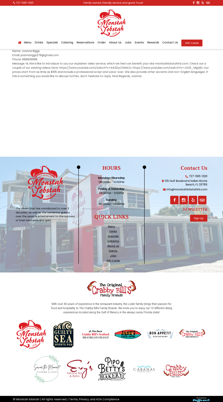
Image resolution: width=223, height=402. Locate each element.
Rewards (153, 42)
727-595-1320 (25, 3)
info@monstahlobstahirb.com (186, 189)
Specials (52, 42)
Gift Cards (113, 260)
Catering (67, 42)
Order (102, 42)
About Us (115, 42)
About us (113, 246)
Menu (27, 42)
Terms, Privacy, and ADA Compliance (94, 398)
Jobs (128, 42)
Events (139, 42)
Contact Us (170, 42)
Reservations (85, 42)
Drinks (39, 42)
